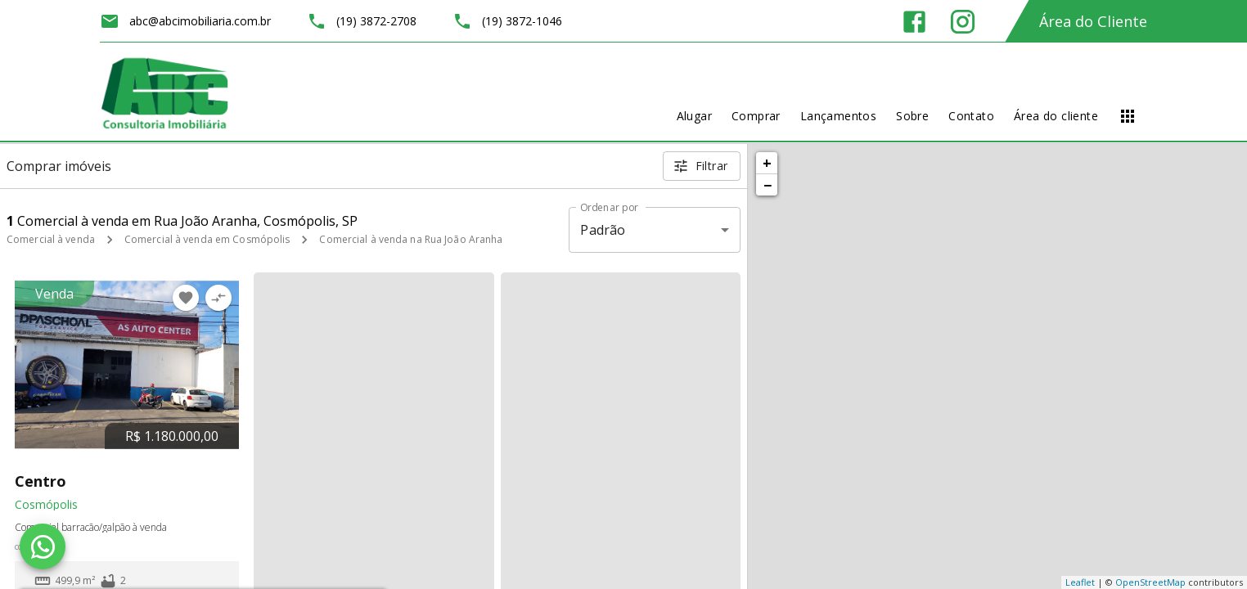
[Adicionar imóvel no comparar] (218, 298)
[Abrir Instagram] (962, 21)
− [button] (767, 185)
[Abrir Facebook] (914, 21)
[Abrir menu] (1127, 116)
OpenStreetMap (1150, 582)
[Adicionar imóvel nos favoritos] (186, 298)
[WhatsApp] (42, 546)
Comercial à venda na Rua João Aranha (410, 239)
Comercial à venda (51, 239)
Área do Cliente (1093, 21)
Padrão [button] (602, 230)
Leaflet (1080, 582)
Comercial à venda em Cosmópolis (207, 239)
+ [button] (767, 163)
